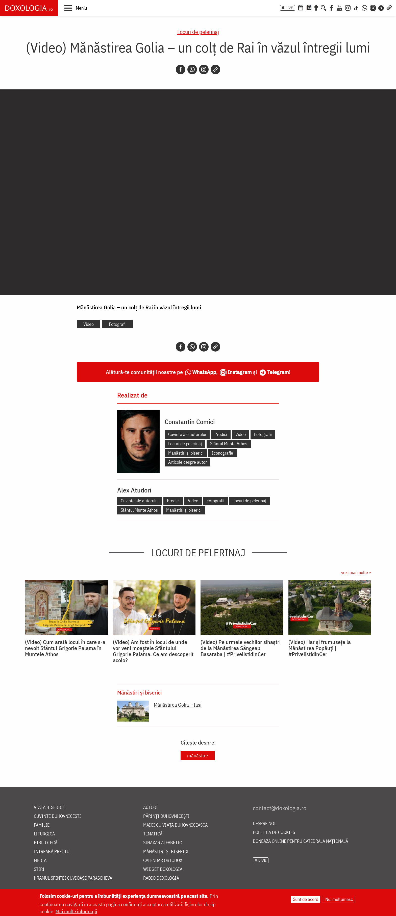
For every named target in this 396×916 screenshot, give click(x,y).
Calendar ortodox (162, 860)
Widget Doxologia (162, 869)
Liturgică (44, 834)
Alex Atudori (134, 490)
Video (88, 324)
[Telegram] (381, 7)
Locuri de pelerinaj (198, 31)
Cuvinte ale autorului (187, 434)
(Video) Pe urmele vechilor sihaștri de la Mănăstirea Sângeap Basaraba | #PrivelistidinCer (241, 648)
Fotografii (118, 324)
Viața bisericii (50, 807)
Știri (39, 869)
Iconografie (222, 453)
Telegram (278, 372)
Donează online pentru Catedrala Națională (300, 841)
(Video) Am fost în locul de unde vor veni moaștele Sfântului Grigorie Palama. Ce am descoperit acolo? (153, 651)
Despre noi (264, 823)
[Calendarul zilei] (308, 7)
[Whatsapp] (192, 69)
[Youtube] (339, 7)
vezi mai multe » (356, 572)
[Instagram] (347, 7)
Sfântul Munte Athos (228, 444)
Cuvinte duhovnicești (57, 816)
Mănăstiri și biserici (186, 453)
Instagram (240, 372)
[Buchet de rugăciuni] (316, 7)
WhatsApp (204, 372)
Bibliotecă (45, 843)
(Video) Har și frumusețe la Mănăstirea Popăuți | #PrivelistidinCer (319, 648)
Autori (150, 807)
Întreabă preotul (52, 851)
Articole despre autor (187, 462)
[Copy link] (215, 69)
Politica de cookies (274, 832)
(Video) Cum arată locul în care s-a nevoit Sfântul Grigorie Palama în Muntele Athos (65, 648)
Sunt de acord (305, 899)
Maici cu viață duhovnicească (175, 825)
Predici (220, 434)
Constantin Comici (190, 421)
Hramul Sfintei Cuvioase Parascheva (73, 878)
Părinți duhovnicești (166, 816)
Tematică (152, 834)
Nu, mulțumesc (339, 899)
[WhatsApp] (364, 7)
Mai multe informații (76, 911)
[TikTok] (356, 7)
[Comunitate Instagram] (373, 7)
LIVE (289, 8)
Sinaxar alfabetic (162, 843)
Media (40, 860)
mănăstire (197, 755)
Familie (41, 825)
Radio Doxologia (161, 878)
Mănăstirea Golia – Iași (178, 704)
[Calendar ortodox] (300, 7)
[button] (75, 8)
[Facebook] (331, 7)
